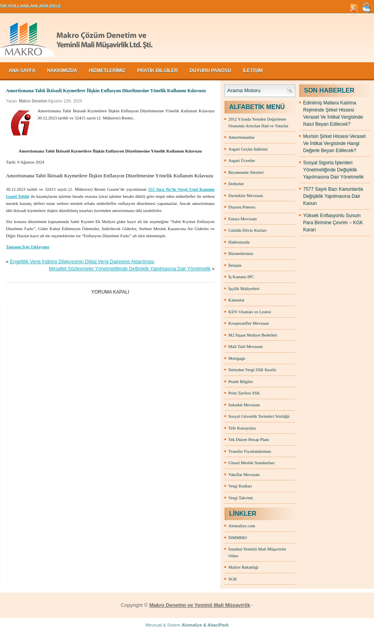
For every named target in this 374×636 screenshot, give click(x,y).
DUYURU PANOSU (210, 70)
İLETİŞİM (253, 70)
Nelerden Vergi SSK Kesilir (252, 369)
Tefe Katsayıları (242, 428)
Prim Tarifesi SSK (244, 393)
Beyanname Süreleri (246, 172)
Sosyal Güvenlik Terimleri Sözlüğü (258, 416)
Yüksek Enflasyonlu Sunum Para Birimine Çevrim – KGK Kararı (333, 222)
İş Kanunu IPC (241, 276)
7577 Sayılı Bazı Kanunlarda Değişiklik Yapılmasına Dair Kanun (333, 196)
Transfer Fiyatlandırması (249, 451)
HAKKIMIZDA (62, 70)
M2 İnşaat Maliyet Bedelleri (252, 335)
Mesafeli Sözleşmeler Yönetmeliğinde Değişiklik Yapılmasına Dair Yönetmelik (130, 269)
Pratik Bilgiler (240, 381)
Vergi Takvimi (240, 497)
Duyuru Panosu (241, 207)
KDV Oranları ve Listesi (249, 311)
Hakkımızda (239, 242)
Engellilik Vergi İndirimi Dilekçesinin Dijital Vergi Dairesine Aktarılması (82, 261)
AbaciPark (218, 625)
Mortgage (236, 358)
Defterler (236, 183)
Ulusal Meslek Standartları (251, 462)
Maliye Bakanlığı (243, 567)
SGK (232, 578)
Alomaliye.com (241, 525)
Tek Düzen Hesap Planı (248, 439)
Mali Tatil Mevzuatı (245, 346)
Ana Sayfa (22, 70)
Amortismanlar (241, 137)
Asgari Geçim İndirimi (248, 149)
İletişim (235, 265)
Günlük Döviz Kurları (247, 230)
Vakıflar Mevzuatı (244, 474)
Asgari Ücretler (241, 160)
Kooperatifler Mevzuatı (248, 323)
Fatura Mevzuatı (242, 218)
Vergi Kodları (240, 486)
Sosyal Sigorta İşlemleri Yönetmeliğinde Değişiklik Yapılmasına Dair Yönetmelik (333, 170)
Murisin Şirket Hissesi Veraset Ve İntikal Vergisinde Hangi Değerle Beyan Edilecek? (334, 143)
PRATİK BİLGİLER (157, 70)
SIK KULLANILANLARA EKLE (30, 6)
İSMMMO (237, 537)
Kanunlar (236, 300)
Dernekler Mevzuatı (245, 195)
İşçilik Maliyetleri (243, 288)
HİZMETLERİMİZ (107, 70)
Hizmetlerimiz (241, 253)
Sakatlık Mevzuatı (244, 404)
